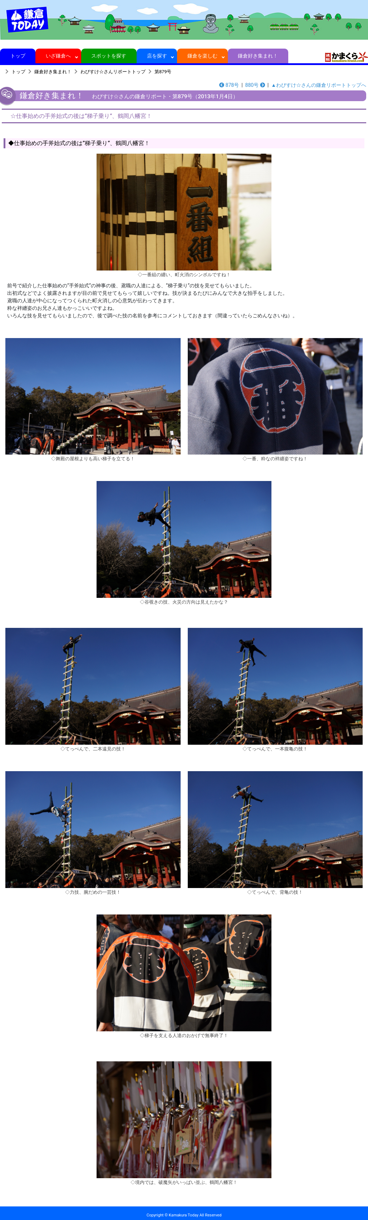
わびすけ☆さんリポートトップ (113, 71)
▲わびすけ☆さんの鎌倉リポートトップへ (318, 85)
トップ (17, 56)
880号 (255, 85)
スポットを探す (109, 56)
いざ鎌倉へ (58, 56)
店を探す (157, 56)
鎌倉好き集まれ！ (258, 56)
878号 (229, 85)
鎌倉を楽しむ (202, 56)
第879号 (162, 71)
